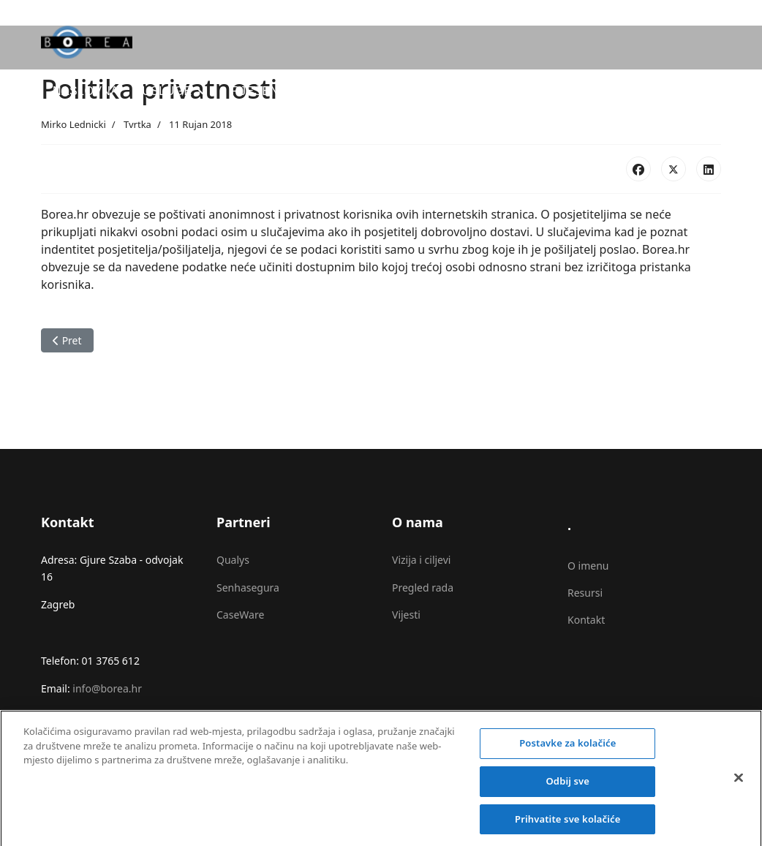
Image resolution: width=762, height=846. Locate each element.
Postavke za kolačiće (567, 748)
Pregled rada (422, 587)
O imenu (587, 566)
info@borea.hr (107, 688)
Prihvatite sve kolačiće (567, 824)
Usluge (167, 91)
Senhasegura (247, 587)
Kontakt (586, 620)
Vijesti (406, 615)
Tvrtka (137, 124)
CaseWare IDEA (382, 91)
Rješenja (262, 91)
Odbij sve (568, 786)
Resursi (585, 593)
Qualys (232, 560)
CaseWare (240, 615)
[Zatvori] (739, 783)
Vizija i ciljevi (421, 560)
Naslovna (85, 91)
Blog (489, 91)
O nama (553, 91)
